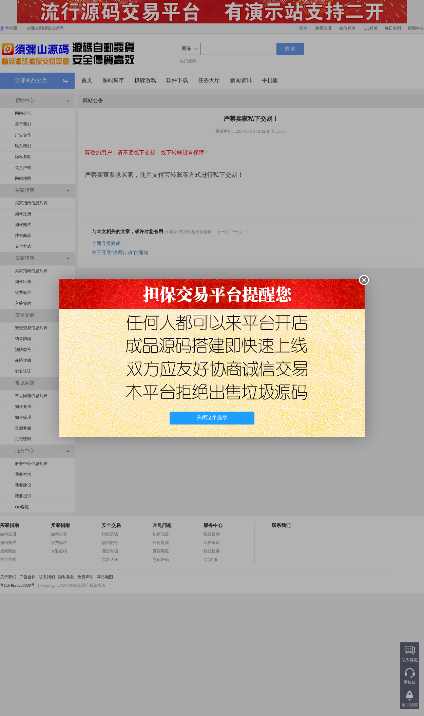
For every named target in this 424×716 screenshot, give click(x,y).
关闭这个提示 (212, 417)
